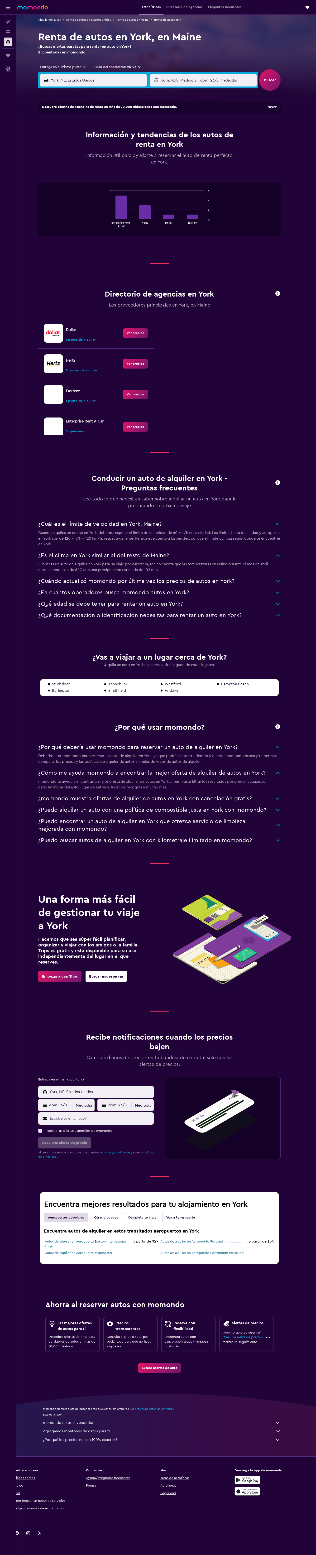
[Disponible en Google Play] (254, 1480)
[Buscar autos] (8, 42)
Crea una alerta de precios (249, 1337)
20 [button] (116, 159)
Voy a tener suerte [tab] (187, 1217)
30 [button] (150, 170)
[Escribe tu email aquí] (107, 1118)
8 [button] (139, 136)
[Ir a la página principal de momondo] (32, 7)
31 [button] (82, 182)
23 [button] (150, 159)
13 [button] (116, 147)
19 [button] (104, 159)
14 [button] (127, 147)
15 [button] (139, 147)
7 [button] (127, 136)
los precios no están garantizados (159, 1408)
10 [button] (82, 147)
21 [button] (127, 159)
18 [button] (93, 159)
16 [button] (150, 147)
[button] (8, 7)
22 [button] (139, 159)
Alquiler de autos (56, 19)
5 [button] (105, 136)
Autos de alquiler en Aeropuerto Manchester (85, 1253)
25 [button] (93, 170)
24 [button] (82, 170)
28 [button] (127, 170)
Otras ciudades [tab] (113, 1217)
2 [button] (150, 125)
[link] (142, 333)
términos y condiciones (122, 1152)
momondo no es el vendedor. (168, 1422)
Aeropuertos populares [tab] (73, 1217)
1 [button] (138, 125)
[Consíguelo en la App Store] (254, 1491)
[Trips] (8, 55)
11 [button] (93, 147)
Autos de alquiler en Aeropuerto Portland (198, 1241)
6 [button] (116, 136)
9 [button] (150, 136)
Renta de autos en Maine (139, 19)
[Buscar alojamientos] (8, 32)
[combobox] (68, 67)
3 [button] (82, 136)
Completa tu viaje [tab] (149, 1217)
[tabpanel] (166, 214)
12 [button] (104, 147)
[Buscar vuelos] (8, 22)
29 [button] (139, 170)
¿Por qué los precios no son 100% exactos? (168, 1440)
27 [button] (116, 170)
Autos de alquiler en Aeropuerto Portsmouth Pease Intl (208, 1253)
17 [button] (81, 159)
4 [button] (93, 136)
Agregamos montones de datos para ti (168, 1431)
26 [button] (104, 170)
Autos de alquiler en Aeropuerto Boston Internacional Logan (92, 1244)
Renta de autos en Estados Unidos (95, 19)
